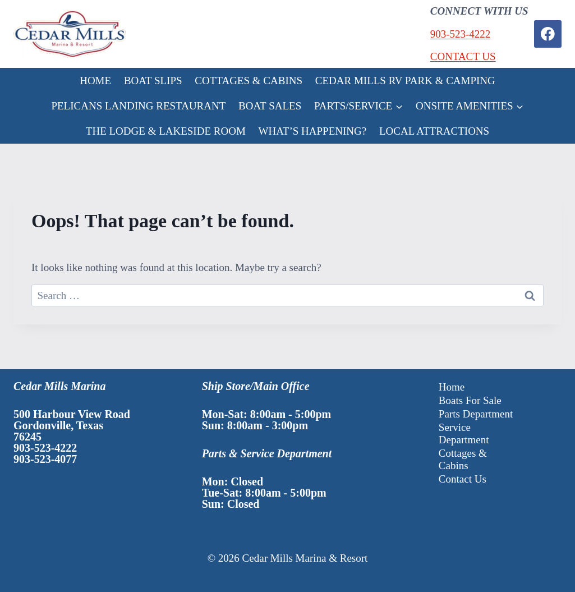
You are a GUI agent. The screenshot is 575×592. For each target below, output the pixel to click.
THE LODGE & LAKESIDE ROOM (166, 131)
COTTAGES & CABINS (248, 80)
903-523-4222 (460, 34)
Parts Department (476, 414)
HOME (95, 80)
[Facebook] (548, 34)
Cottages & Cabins (463, 459)
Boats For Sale (470, 400)
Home (451, 387)
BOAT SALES (269, 106)
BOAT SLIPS (153, 80)
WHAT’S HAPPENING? (313, 131)
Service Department (464, 433)
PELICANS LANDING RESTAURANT (138, 106)
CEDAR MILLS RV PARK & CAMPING (405, 80)
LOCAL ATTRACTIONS (434, 131)
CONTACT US (463, 56)
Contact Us (462, 479)
